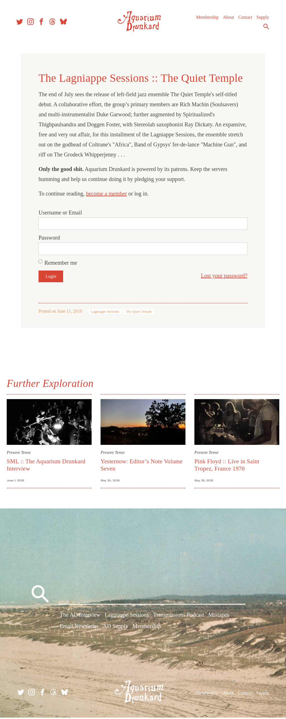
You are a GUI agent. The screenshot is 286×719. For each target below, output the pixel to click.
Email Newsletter (79, 629)
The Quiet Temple (139, 311)
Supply (260, 19)
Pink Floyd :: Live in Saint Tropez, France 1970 (226, 464)
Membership (205, 19)
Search (263, 29)
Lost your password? (224, 275)
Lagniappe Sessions (105, 311)
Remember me (60, 263)
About (226, 19)
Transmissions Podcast (178, 617)
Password (49, 238)
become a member (106, 193)
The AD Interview (80, 617)
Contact (243, 19)
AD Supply (115, 629)
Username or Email (60, 212)
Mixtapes (218, 617)
